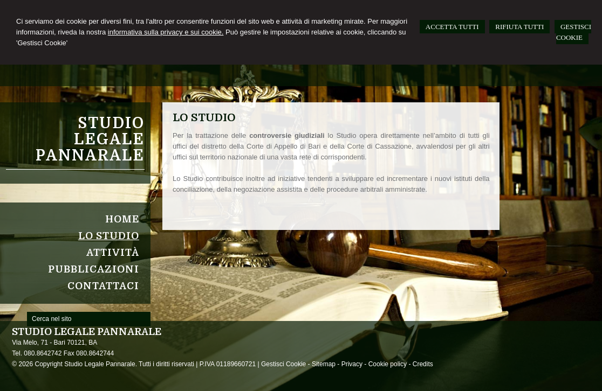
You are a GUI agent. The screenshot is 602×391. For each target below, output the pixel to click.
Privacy (351, 364)
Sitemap (324, 364)
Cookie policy (387, 364)
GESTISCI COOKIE (573, 32)
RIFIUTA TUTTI (519, 27)
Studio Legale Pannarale (90, 139)
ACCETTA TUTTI (452, 27)
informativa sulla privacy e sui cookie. (166, 32)
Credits (423, 364)
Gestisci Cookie (283, 364)
